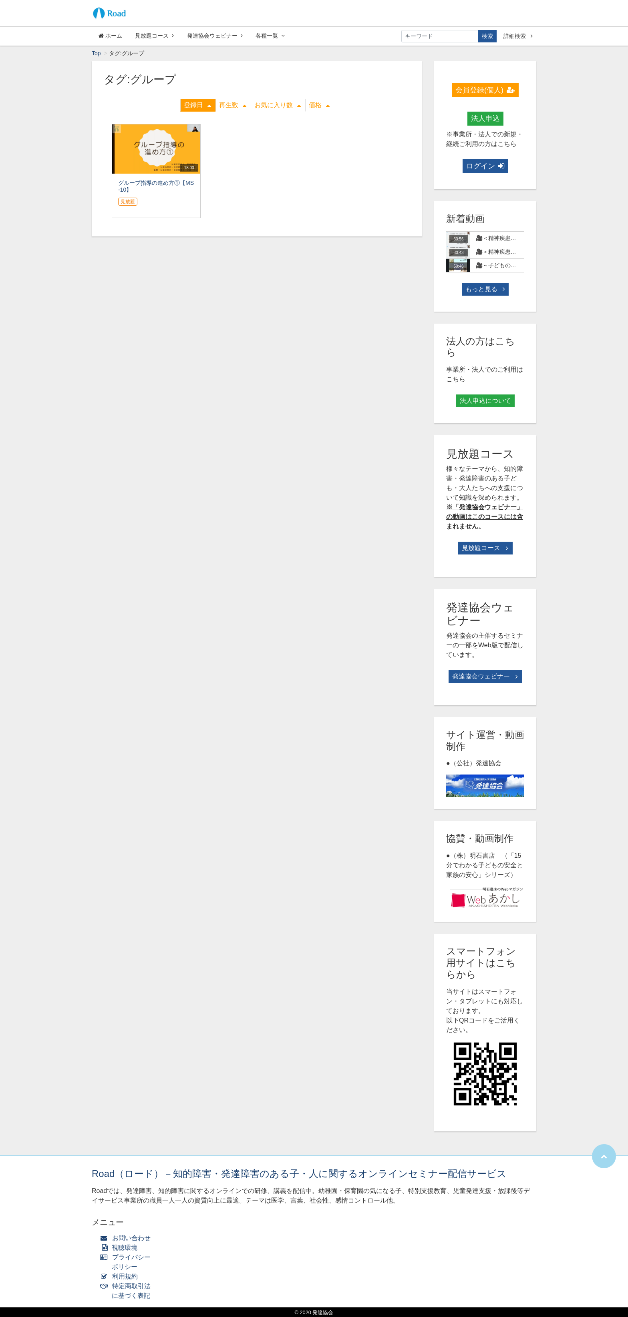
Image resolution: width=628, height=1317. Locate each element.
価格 (319, 105)
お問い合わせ (127, 1238)
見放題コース (154, 35)
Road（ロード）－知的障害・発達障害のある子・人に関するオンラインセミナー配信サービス (299, 1173)
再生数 (232, 105)
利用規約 (121, 1276)
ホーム (110, 35)
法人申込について (485, 400)
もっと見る (485, 289)
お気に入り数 (277, 105)
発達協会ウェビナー (215, 35)
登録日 (197, 105)
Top (96, 53)
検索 (487, 36)
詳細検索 (518, 36)
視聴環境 (120, 1247)
